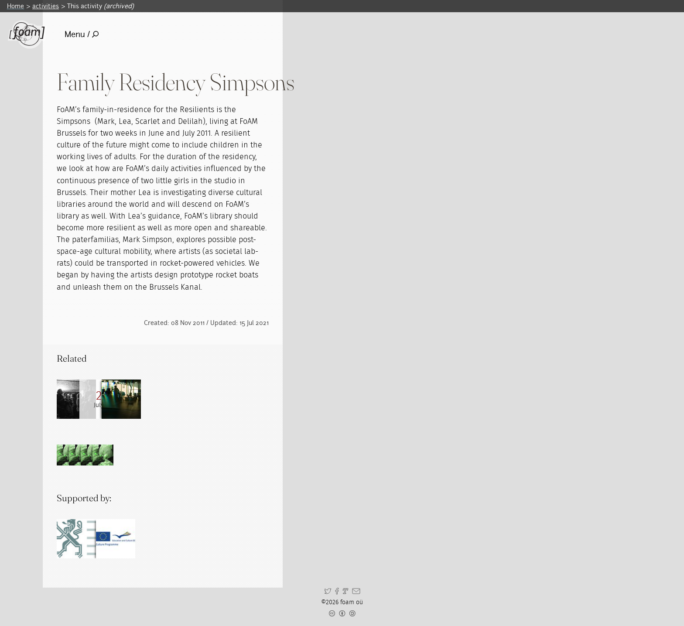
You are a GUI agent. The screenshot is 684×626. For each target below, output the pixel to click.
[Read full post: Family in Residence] (76, 399)
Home (15, 6)
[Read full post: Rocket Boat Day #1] (115, 399)
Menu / (82, 34)
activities (45, 6)
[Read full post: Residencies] (154, 399)
